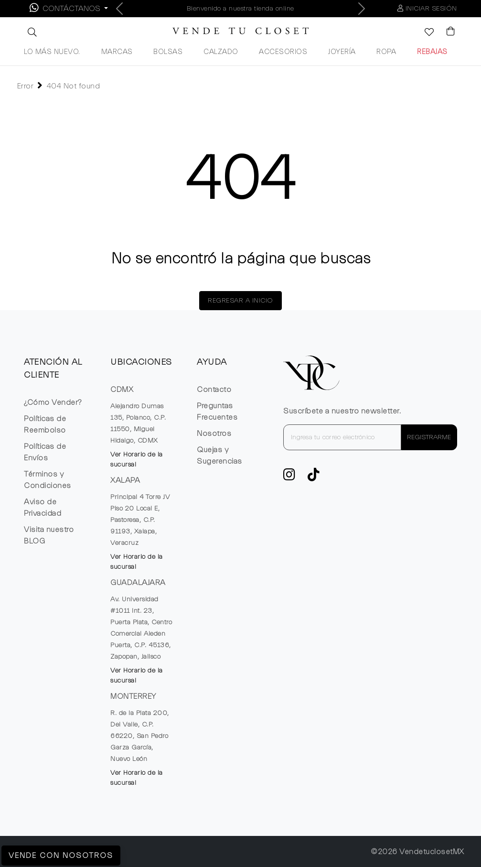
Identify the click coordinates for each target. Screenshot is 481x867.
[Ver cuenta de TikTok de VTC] (314, 477)
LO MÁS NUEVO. (52, 52)
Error (25, 86)
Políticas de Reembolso (45, 424)
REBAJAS (432, 52)
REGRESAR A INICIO (240, 300)
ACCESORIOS (283, 52)
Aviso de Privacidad (42, 508)
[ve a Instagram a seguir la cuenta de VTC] (289, 477)
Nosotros (214, 433)
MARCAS (117, 52)
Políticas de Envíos (45, 452)
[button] (31, 32)
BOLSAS (167, 52)
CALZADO (220, 52)
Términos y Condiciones (47, 480)
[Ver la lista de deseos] (424, 33)
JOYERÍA (342, 52)
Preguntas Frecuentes (217, 411)
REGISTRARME (429, 437)
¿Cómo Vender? (53, 402)
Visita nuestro (49, 535)
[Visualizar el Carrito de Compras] (446, 32)
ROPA (386, 52)
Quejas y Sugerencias (219, 455)
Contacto (214, 389)
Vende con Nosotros (61, 855)
